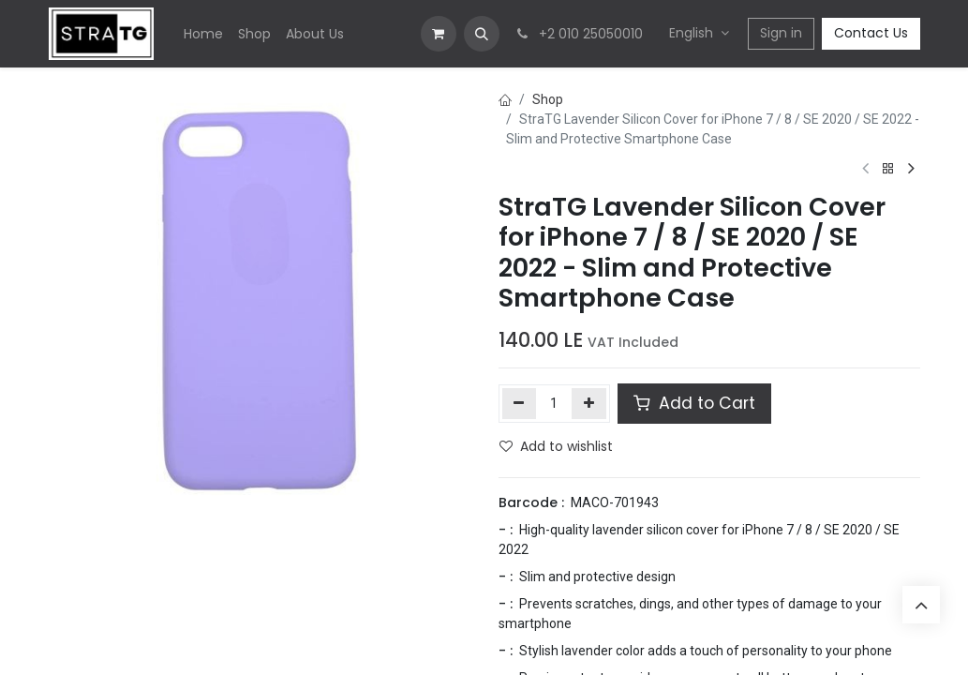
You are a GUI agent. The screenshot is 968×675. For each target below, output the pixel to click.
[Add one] (589, 403)
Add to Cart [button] (694, 403)
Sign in (781, 32)
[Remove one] (519, 403)
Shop (547, 99)
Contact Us (871, 32)
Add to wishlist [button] (556, 446)
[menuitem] (203, 34)
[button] (481, 34)
